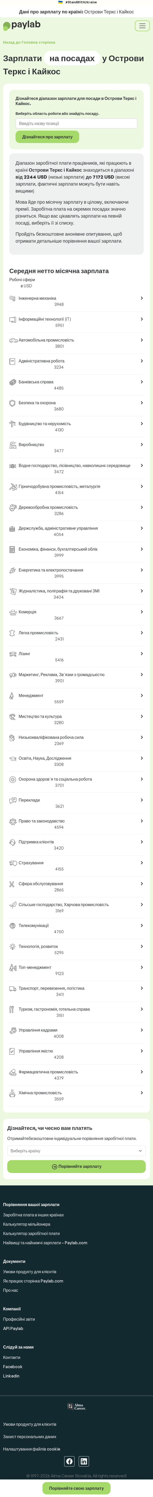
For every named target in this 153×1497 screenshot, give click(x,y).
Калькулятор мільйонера (26, 1224)
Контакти (11, 1357)
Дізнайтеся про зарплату (47, 136)
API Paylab (13, 1328)
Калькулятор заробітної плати (31, 1233)
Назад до (29, 42)
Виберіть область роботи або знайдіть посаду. (57, 113)
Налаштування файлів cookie (31, 1449)
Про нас (10, 1290)
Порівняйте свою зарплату (76, 1488)
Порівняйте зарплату (76, 1167)
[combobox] (73, 123)
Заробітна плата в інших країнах (33, 1214)
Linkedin (11, 1376)
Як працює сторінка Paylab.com (33, 1281)
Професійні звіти (19, 1319)
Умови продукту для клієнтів (29, 1271)
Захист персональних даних (29, 1436)
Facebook (13, 1366)
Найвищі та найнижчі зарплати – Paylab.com (45, 1242)
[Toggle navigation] (142, 25)
